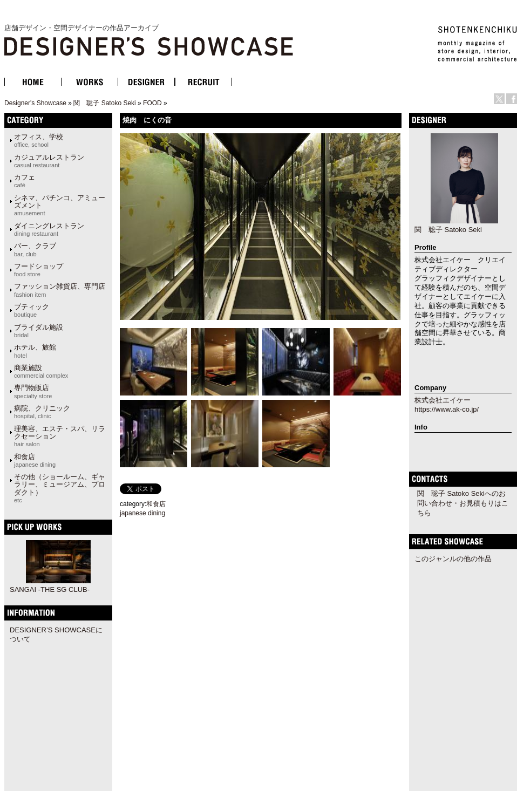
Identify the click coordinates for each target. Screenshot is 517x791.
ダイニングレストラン (49, 229)
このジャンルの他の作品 (453, 559)
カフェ (24, 180)
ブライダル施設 (38, 330)
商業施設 (41, 371)
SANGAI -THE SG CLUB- (50, 589)
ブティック (31, 310)
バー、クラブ (35, 249)
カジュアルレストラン (49, 160)
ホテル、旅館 (35, 350)
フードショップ (38, 269)
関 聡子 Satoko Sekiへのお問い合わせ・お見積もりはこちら (462, 503)
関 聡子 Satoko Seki (104, 103)
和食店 (35, 460)
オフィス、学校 (38, 140)
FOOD (152, 103)
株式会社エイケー (442, 400)
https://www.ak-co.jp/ (446, 409)
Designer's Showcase (35, 103)
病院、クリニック (42, 411)
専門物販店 (33, 391)
